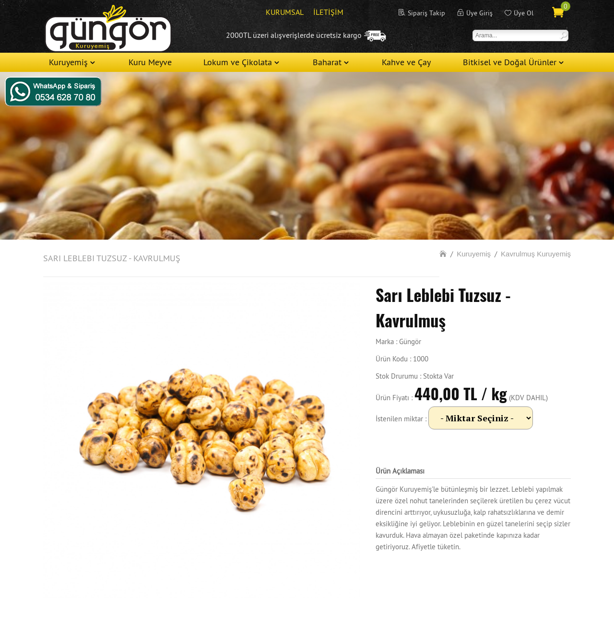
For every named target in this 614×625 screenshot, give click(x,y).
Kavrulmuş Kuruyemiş (536, 254)
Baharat (327, 62)
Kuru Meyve (150, 62)
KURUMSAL (285, 12)
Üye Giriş (479, 13)
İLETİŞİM (328, 12)
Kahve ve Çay (406, 62)
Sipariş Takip (426, 13)
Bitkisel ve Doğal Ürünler (509, 62)
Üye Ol (523, 13)
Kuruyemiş (68, 62)
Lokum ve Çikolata (237, 62)
